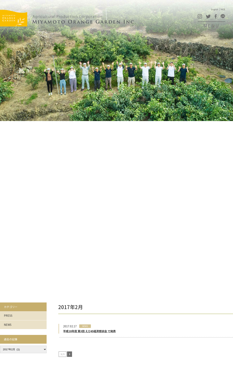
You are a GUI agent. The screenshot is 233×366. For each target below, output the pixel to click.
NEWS (7, 325)
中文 (223, 9)
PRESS (8, 315)
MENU (211, 25)
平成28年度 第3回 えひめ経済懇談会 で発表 (89, 331)
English (214, 9)
